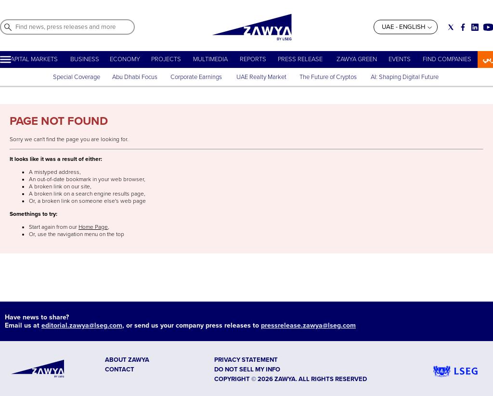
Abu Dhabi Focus (134, 77)
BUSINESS (84, 59)
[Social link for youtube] (488, 27)
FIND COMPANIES (447, 59)
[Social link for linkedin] (475, 27)
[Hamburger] (5, 59)
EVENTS (400, 59)
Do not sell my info (247, 369)
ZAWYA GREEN (357, 59)
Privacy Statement (246, 360)
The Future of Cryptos (328, 77)
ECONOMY (125, 59)
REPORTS (253, 59)
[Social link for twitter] (450, 27)
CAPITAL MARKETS (32, 59)
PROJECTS (166, 59)
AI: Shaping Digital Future (405, 77)
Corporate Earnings (196, 77)
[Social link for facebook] (463, 27)
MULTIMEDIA (210, 59)
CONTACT (119, 369)
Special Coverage (76, 77)
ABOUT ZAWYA (127, 360)
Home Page (93, 227)
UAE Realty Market (261, 77)
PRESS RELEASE (301, 59)
